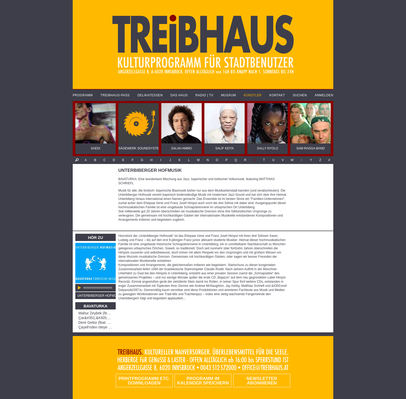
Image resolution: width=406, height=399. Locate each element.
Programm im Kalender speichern (203, 380)
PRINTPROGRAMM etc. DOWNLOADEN (144, 380)
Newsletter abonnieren (262, 380)
